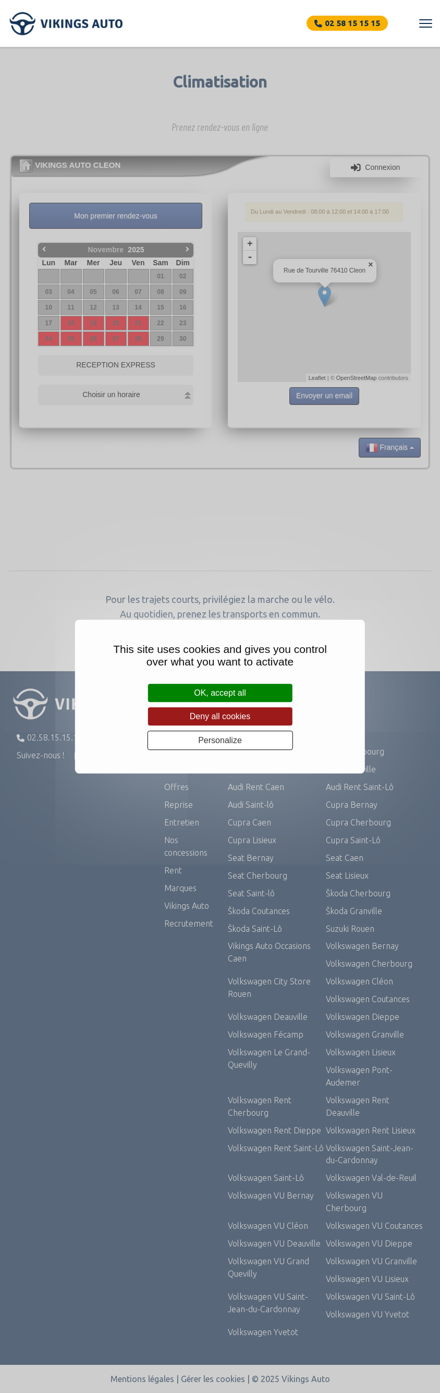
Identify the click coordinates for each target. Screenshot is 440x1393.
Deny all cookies (220, 716)
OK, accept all (220, 692)
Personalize (220, 740)
